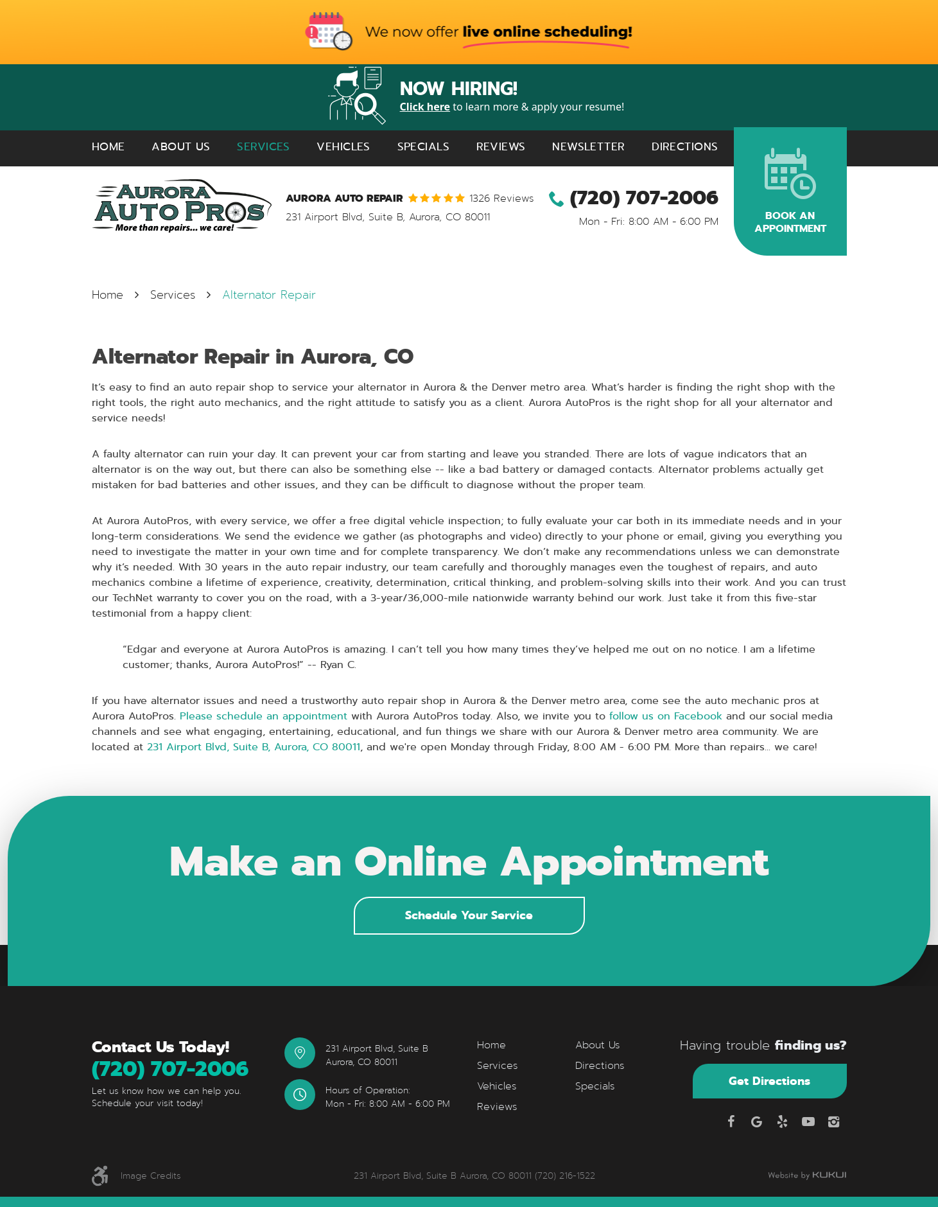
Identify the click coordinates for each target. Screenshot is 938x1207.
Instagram (834, 1121)
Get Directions (769, 1080)
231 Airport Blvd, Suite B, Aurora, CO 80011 (253, 746)
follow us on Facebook (665, 716)
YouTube (808, 1121)
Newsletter (588, 147)
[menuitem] (108, 146)
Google (757, 1121)
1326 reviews (501, 198)
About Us (181, 147)
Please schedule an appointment (263, 716)
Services (263, 147)
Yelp (782, 1121)
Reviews (501, 147)
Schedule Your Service (469, 915)
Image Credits (151, 1176)
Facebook (731, 1121)
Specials (423, 147)
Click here (425, 107)
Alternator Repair (269, 294)
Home (108, 147)
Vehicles (343, 147)
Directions (685, 147)
